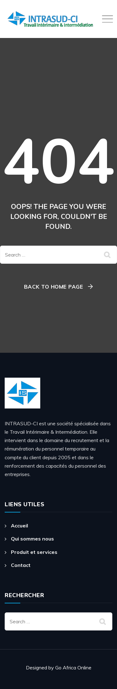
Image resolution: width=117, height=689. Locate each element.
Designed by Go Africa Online (58, 667)
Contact (21, 565)
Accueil (19, 525)
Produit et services (34, 552)
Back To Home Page (53, 286)
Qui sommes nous (32, 539)
